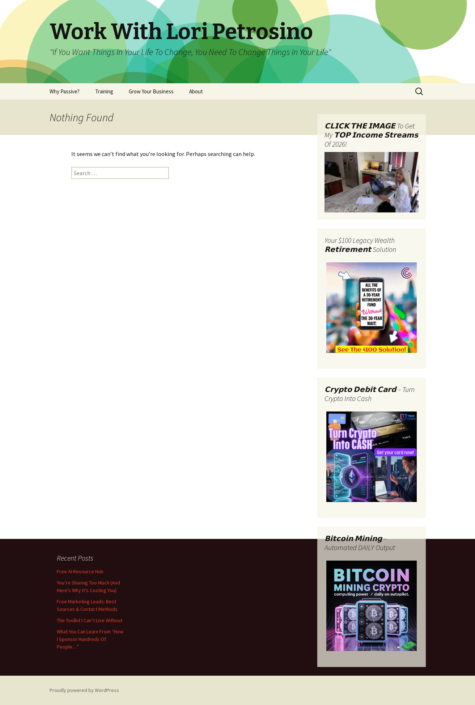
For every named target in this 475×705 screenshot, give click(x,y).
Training (104, 91)
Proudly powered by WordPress (84, 690)
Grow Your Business (151, 91)
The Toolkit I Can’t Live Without (89, 620)
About (196, 91)
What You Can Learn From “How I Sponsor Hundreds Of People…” (90, 639)
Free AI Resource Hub (80, 571)
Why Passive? (65, 91)
